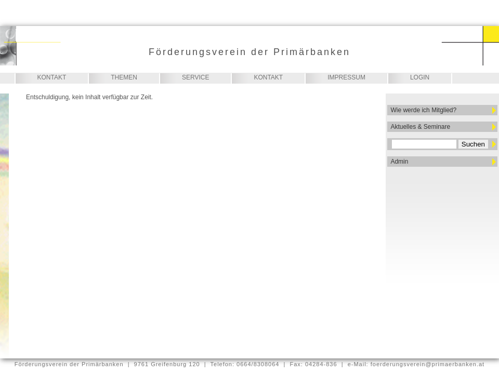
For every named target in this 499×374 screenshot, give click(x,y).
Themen (124, 77)
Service (195, 77)
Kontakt (52, 77)
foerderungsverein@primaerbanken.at (427, 364)
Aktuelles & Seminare (420, 126)
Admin (399, 161)
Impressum (346, 77)
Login (419, 77)
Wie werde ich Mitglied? (423, 110)
